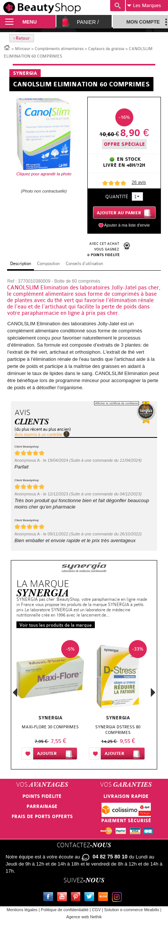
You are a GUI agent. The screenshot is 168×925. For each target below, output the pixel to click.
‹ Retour (21, 38)
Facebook (49, 897)
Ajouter (47, 753)
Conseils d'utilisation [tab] (84, 263)
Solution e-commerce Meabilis (131, 909)
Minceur (22, 48)
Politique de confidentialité (64, 909)
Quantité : (118, 196)
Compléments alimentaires (59, 48)
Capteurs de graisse (106, 48)
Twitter (90, 897)
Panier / (88, 22)
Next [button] (153, 692)
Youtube (63, 897)
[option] (50, 701)
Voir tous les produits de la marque (55, 625)
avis (139, 182)
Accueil (7, 47)
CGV (96, 909)
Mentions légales (22, 909)
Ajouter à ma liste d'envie (127, 225)
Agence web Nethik (84, 917)
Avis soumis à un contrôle (38, 434)
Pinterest (77, 897)
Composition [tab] (48, 263)
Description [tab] (20, 263)
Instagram (118, 897)
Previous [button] (15, 694)
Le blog (104, 897)
